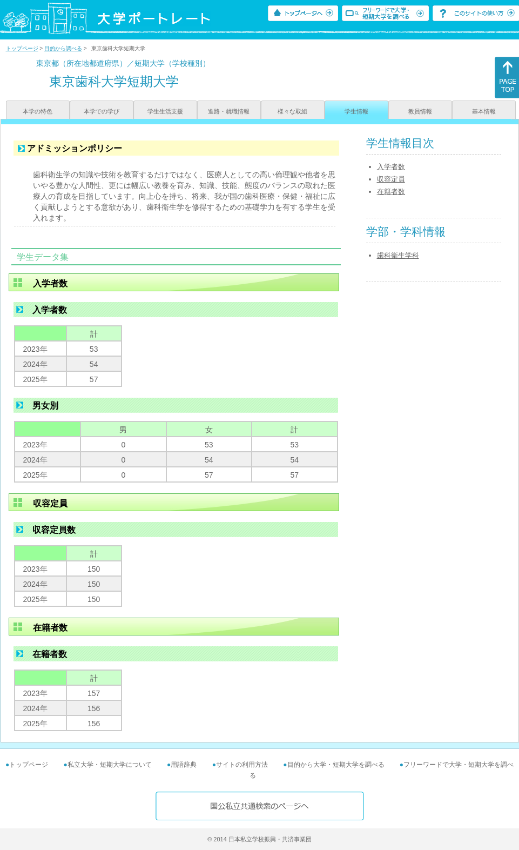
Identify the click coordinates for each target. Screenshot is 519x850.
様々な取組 (292, 111)
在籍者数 (391, 192)
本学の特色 (37, 111)
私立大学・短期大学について (110, 764)
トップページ (22, 48)
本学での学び (101, 111)
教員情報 (420, 111)
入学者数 (391, 167)
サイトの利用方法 (242, 764)
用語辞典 (184, 764)
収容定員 (391, 179)
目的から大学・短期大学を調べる (336, 764)
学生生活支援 (165, 111)
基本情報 (484, 111)
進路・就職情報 (229, 111)
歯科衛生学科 (398, 255)
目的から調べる (63, 48)
